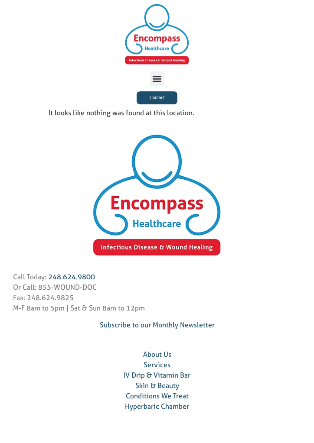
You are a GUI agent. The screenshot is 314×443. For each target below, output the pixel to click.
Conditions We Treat (157, 395)
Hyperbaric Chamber (157, 406)
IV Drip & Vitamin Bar (157, 375)
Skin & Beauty (157, 385)
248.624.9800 (71, 276)
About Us (157, 354)
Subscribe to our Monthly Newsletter (157, 324)
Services (157, 364)
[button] (157, 78)
